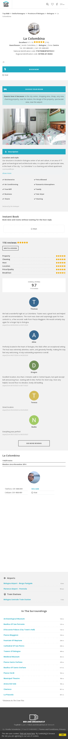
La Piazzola (8, 694)
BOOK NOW (21, 69)
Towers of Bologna (12, 651)
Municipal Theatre (12, 678)
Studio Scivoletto (12, 729)
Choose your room (23, 89)
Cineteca (7, 689)
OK (62, 735)
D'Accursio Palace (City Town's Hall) (19, 629)
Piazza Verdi (9, 673)
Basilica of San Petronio (14, 624)
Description (11, 152)
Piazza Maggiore (11, 635)
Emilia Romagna (18, 13)
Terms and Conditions (48, 729)
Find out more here (27, 733)
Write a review (10, 248)
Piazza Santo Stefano (13, 662)
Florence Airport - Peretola (15, 589)
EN (62, 4)
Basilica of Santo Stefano (15, 667)
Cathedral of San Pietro (14, 646)
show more (6, 173)
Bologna (50, 13)
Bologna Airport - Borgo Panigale (18, 583)
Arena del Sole (10, 684)
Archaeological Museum (14, 619)
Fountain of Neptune (13, 640)
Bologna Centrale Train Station (17, 599)
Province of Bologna (36, 13)
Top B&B (5, 13)
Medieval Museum (11, 657)
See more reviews (34, 443)
